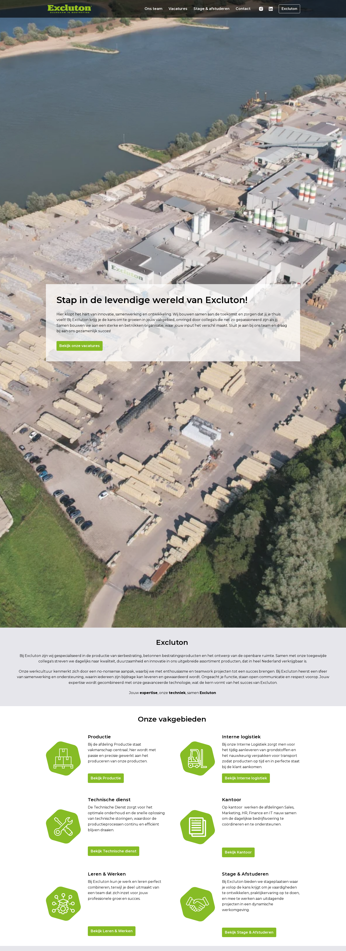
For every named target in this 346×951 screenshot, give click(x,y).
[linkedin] (270, 8)
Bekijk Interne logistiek (246, 821)
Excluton (289, 9)
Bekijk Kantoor (238, 895)
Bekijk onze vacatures (81, 362)
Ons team (153, 9)
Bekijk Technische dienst (113, 894)
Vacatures (178, 9)
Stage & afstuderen (211, 9)
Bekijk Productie (106, 821)
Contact (243, 9)
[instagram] (261, 8)
